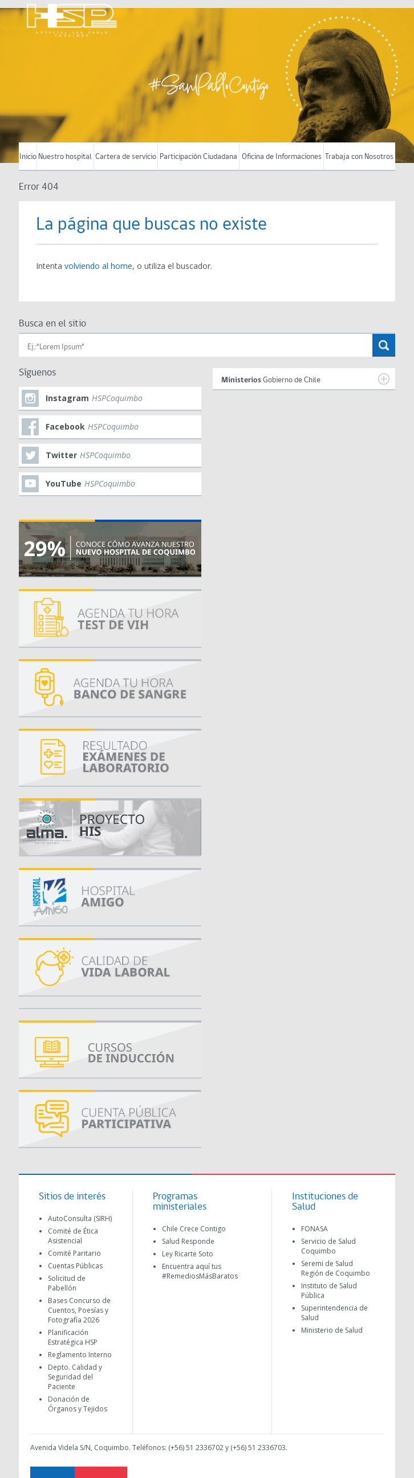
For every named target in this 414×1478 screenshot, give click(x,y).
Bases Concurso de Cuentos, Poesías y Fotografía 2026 (79, 1310)
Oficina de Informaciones (282, 157)
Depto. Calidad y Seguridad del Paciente (75, 1376)
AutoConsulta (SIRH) (80, 1218)
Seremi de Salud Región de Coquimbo (335, 1268)
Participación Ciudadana (198, 157)
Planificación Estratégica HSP (73, 1337)
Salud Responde (188, 1241)
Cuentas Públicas (75, 1266)
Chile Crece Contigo (194, 1229)
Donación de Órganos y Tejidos (77, 1404)
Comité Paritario (74, 1253)
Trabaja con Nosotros (359, 157)
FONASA (314, 1229)
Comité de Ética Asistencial (73, 1236)
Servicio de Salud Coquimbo (328, 1246)
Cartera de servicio (125, 157)
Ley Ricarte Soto (187, 1254)
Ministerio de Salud (332, 1330)
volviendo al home (98, 265)
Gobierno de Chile (305, 379)
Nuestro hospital (65, 157)
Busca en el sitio (52, 324)
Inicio (27, 157)
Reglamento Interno (80, 1354)
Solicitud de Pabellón (67, 1283)
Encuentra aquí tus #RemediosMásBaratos (200, 1271)
